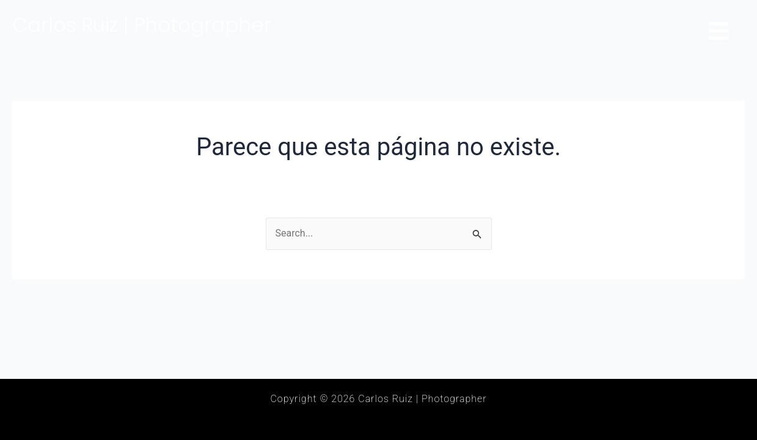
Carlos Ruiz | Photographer (141, 24)
